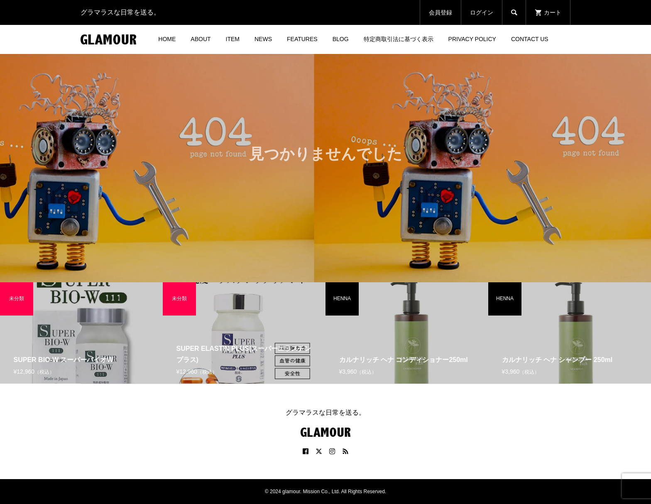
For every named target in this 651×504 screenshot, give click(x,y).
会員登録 (440, 12)
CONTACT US (529, 39)
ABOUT (200, 39)
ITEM (233, 39)
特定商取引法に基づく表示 (398, 39)
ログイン (481, 12)
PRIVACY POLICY (472, 39)
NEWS (263, 39)
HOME (167, 39)
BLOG (341, 39)
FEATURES (302, 39)
